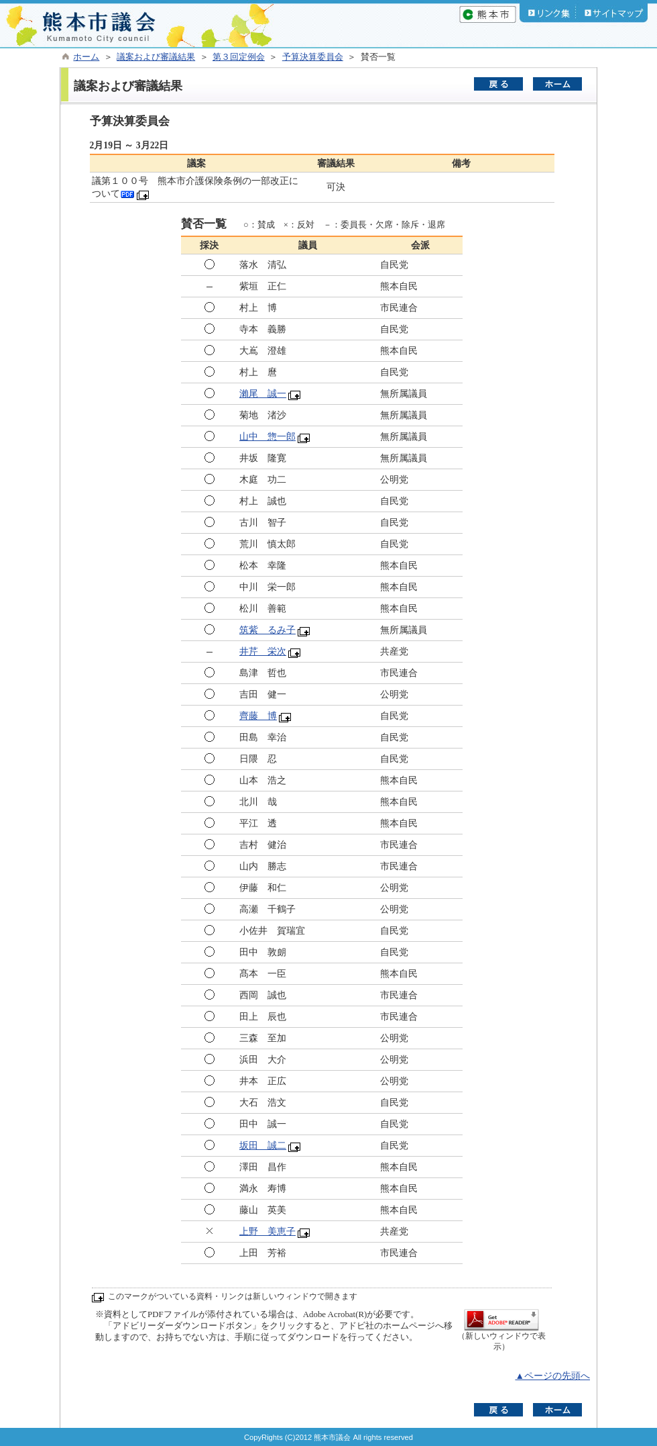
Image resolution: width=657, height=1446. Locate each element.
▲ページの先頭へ (552, 1376)
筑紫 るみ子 (267, 630)
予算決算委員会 (312, 57)
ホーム (86, 57)
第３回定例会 (239, 57)
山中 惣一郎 (267, 437)
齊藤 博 (258, 716)
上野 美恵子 (267, 1231)
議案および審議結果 (156, 57)
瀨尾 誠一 (262, 394)
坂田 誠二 (262, 1146)
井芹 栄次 (262, 651)
